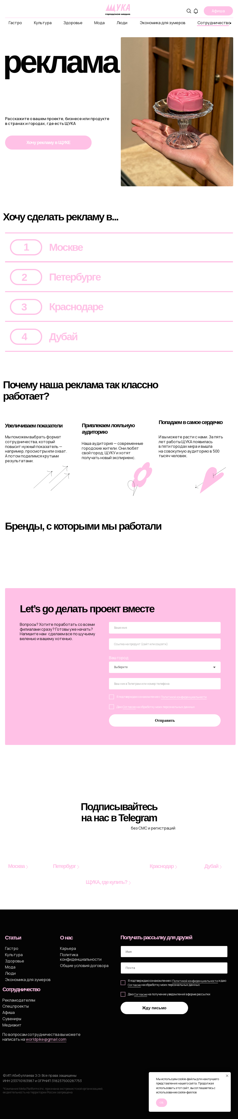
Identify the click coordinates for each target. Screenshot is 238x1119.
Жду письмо (154, 1008)
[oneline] (165, 644)
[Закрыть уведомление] (227, 1075)
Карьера (68, 948)
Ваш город (119, 657)
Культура (43, 22)
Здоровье (72, 22)
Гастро (15, 22)
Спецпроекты (15, 1006)
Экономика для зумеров (162, 22)
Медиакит (11, 1025)
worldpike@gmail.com (46, 1039)
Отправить (165, 720)
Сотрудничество (214, 22)
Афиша (8, 1012)
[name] (165, 627)
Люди (122, 22)
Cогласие (134, 985)
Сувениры (11, 1018)
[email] (174, 968)
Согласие (129, 707)
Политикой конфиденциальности (184, 697)
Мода (99, 22)
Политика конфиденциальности (81, 957)
